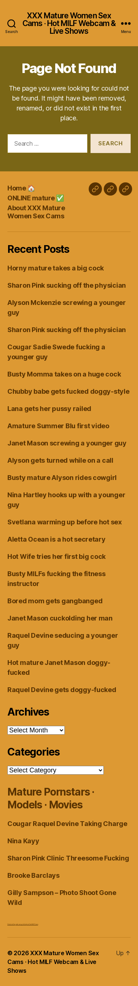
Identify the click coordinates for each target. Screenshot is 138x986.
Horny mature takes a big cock (55, 268)
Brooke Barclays (33, 875)
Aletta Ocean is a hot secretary (56, 539)
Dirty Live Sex (11, 924)
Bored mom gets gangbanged (54, 601)
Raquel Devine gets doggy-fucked (61, 690)
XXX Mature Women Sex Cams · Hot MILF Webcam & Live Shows (69, 23)
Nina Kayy (23, 841)
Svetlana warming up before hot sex (64, 522)
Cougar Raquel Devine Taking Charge (67, 823)
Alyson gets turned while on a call (60, 460)
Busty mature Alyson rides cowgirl (62, 477)
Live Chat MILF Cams (32, 924)
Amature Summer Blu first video (58, 426)
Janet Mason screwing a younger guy (67, 443)
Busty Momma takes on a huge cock (64, 374)
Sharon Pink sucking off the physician (66, 285)
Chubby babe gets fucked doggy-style (68, 391)
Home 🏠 (21, 188)
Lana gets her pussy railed (49, 408)
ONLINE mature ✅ (35, 198)
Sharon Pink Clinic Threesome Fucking (68, 858)
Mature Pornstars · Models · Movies (50, 798)
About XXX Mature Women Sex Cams (36, 212)
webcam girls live (20, 924)
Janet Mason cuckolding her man (60, 618)
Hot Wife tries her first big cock (56, 556)
